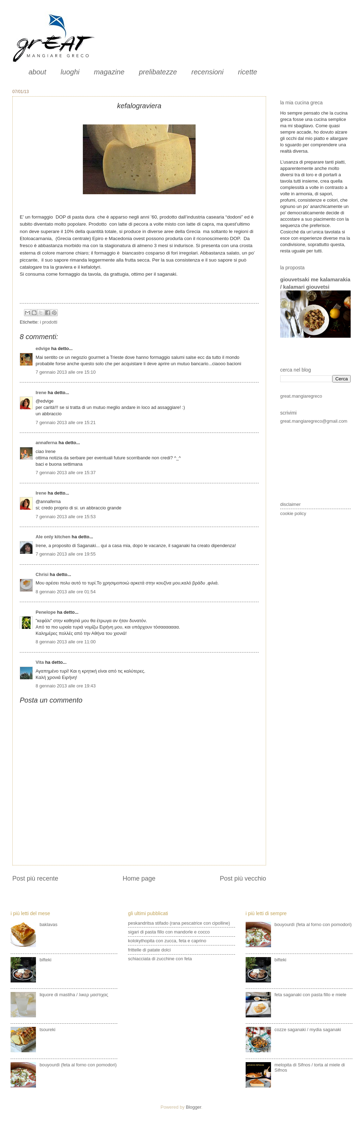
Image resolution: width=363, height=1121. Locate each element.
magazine (109, 72)
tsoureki (47, 1029)
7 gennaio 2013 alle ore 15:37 (66, 472)
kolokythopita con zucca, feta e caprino (167, 940)
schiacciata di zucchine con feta (160, 958)
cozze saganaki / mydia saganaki (308, 1029)
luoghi (70, 72)
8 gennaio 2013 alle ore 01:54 (66, 591)
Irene (41, 392)
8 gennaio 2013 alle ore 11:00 (66, 641)
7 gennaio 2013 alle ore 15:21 (66, 422)
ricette (247, 72)
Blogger (193, 1107)
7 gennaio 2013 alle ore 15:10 (66, 372)
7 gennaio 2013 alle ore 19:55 (66, 554)
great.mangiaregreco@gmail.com (313, 421)
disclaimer (290, 504)
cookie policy (293, 513)
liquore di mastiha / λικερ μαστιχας (73, 994)
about (37, 72)
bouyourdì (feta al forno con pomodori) (78, 1064)
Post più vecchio (243, 878)
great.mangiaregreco (301, 396)
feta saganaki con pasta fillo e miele (310, 994)
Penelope (46, 612)
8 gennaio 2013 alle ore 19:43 (66, 685)
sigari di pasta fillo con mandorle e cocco (169, 932)
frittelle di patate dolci (149, 949)
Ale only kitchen (53, 536)
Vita (40, 662)
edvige (43, 348)
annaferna (46, 442)
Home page (139, 878)
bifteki (45, 959)
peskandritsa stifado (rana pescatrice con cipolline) (179, 923)
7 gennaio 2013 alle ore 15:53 (66, 516)
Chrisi (42, 574)
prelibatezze (158, 72)
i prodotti (48, 322)
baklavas (48, 924)
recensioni (207, 72)
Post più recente (35, 878)
